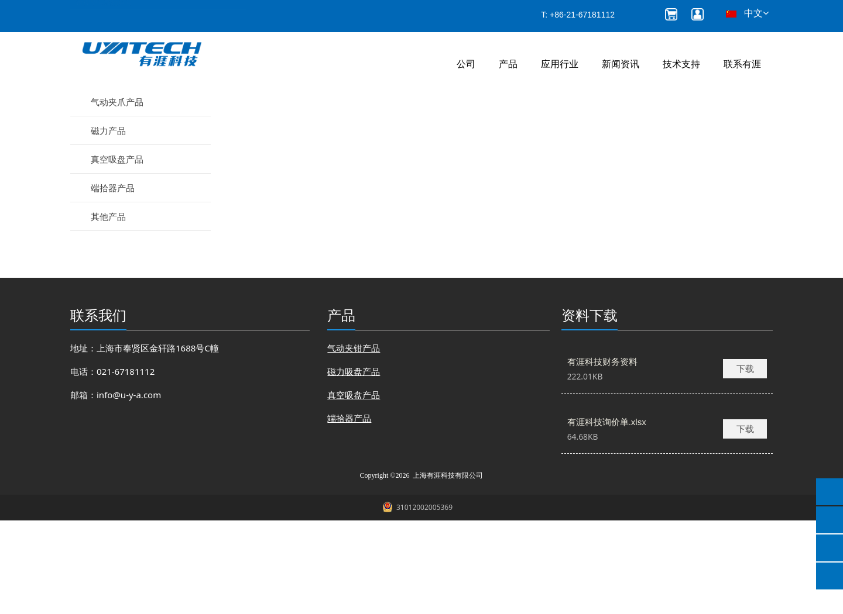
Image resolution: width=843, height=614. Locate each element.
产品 (508, 64)
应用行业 (559, 64)
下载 (745, 462)
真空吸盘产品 (117, 252)
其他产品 (108, 310)
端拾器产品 (113, 281)
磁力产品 (108, 224)
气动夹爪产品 (117, 195)
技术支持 (681, 64)
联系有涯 (742, 64)
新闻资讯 (620, 64)
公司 (466, 64)
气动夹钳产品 (117, 167)
